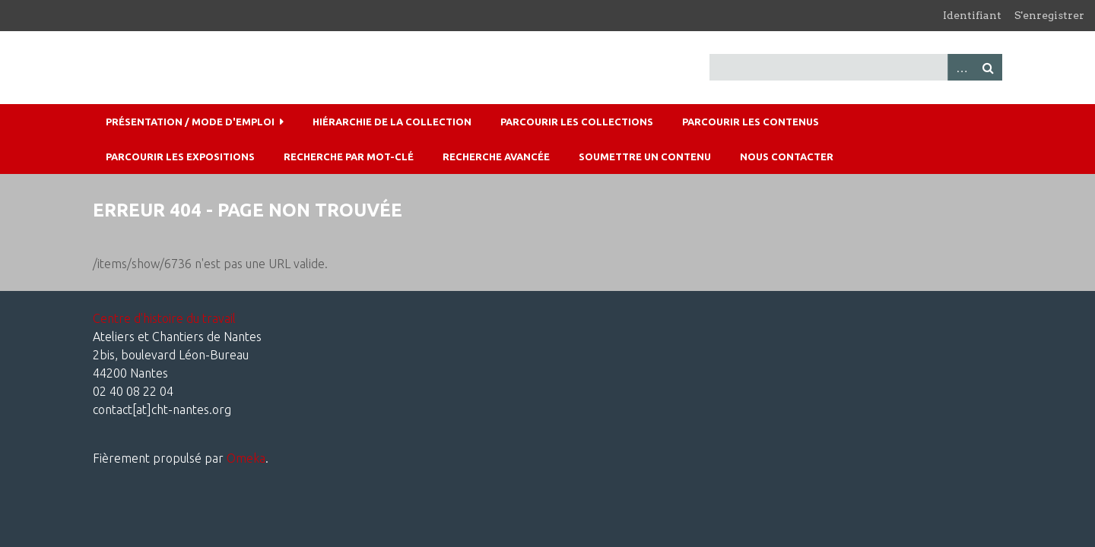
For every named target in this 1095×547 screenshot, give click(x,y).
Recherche (988, 67)
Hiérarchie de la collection (392, 121)
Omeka (246, 458)
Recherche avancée (496, 156)
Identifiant (972, 15)
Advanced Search (961, 67)
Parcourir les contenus (750, 121)
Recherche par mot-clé (349, 156)
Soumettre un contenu (645, 156)
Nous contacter (786, 156)
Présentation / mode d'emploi (190, 121)
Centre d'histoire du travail (164, 318)
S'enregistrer (1049, 15)
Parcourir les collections (576, 121)
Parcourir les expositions (180, 156)
